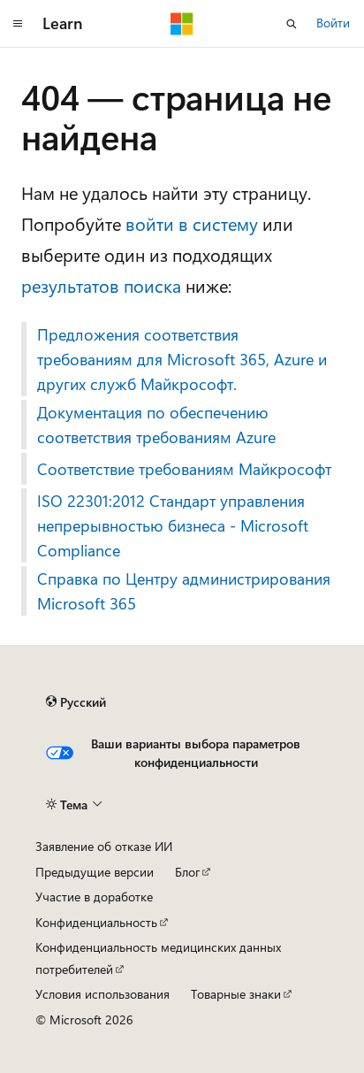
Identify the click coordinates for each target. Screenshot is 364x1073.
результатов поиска (101, 285)
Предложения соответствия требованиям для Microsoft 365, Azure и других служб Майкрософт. (182, 359)
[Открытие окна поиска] (291, 24)
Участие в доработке (94, 896)
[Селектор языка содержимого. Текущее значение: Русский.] (76, 702)
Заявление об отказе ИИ (103, 846)
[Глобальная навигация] (17, 24)
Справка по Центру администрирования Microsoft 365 (183, 591)
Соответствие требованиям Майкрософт (184, 468)
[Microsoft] (182, 23)
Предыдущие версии (94, 871)
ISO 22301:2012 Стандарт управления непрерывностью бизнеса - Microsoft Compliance (172, 525)
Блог (187, 871)
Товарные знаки (236, 993)
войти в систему (191, 223)
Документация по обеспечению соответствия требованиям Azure (156, 425)
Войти (333, 22)
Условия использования (102, 993)
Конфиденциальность (96, 922)
